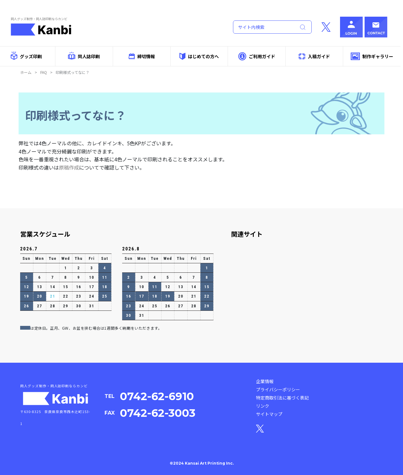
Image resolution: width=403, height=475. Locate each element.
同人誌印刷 (84, 55)
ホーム (25, 72)
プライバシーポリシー (278, 389)
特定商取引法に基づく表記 (282, 397)
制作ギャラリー (372, 56)
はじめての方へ (199, 56)
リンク (262, 406)
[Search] (263, 27)
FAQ (43, 72)
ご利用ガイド (256, 56)
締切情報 (141, 56)
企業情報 (265, 381)
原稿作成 (69, 167)
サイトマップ (269, 414)
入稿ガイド (314, 56)
